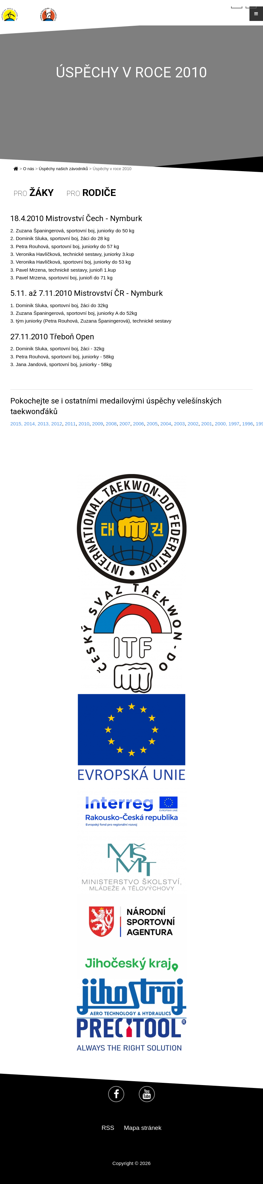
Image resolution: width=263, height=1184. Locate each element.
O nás (28, 168)
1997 (233, 423)
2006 (138, 423)
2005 (152, 423)
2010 (83, 423)
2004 (165, 423)
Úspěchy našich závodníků (63, 168)
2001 (206, 423)
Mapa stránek (142, 1127)
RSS (108, 1127)
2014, (30, 423)
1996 (247, 423)
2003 (179, 423)
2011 (70, 423)
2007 (124, 423)
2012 (56, 423)
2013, (44, 423)
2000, (221, 423)
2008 (111, 423)
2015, (16, 423)
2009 (97, 423)
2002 (192, 423)
